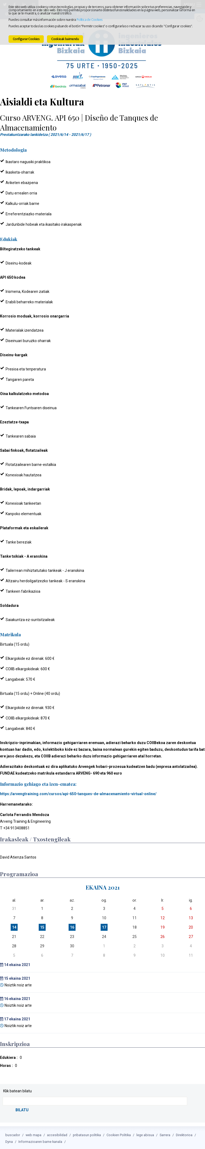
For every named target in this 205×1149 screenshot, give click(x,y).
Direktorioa (184, 1134)
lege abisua (145, 1134)
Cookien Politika (119, 1134)
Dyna (9, 1140)
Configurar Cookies (26, 39)
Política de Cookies (89, 19)
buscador (12, 1134)
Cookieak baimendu (65, 39)
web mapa (33, 1134)
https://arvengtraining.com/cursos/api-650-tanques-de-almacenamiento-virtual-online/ (78, 793)
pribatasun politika (87, 1134)
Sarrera (165, 1134)
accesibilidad (57, 1134)
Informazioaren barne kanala (40, 1140)
